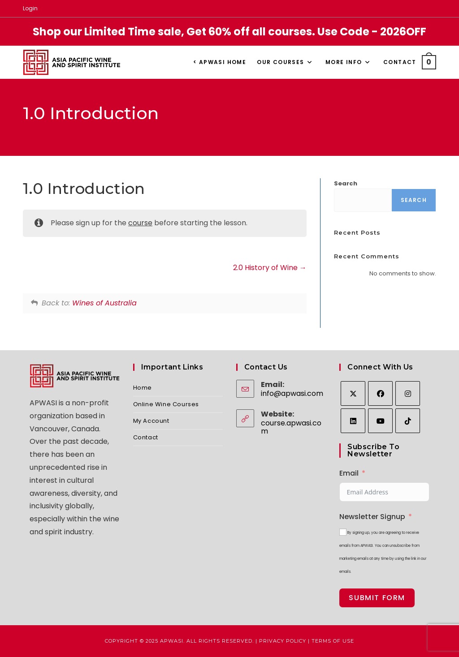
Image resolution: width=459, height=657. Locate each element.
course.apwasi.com (291, 427)
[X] (353, 393)
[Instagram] (407, 393)
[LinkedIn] (353, 420)
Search (345, 183)
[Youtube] (380, 420)
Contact (145, 437)
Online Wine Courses (166, 404)
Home (142, 387)
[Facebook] (380, 393)
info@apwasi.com (292, 393)
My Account (151, 421)
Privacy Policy (282, 641)
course (140, 223)
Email (349, 473)
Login (30, 8)
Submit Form (377, 598)
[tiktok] (407, 420)
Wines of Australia (104, 303)
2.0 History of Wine (270, 267)
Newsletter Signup (372, 516)
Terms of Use (333, 641)
